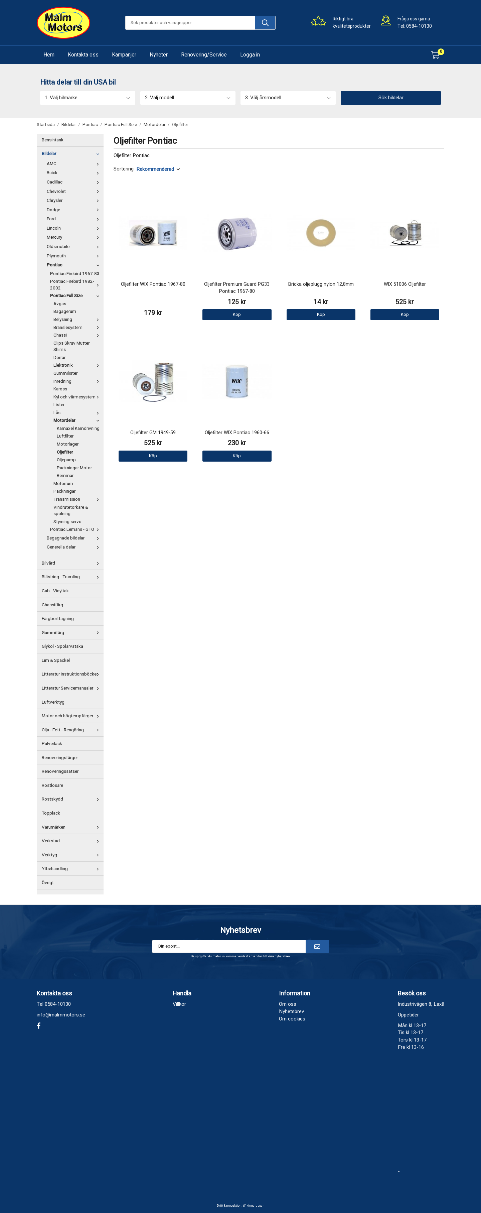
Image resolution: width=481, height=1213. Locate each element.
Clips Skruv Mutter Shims (71, 346)
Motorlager (67, 444)
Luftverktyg (53, 702)
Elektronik (77, 365)
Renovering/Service (204, 55)
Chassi (77, 335)
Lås (77, 412)
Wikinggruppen (254, 1206)
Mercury (74, 237)
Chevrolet (74, 191)
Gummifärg (72, 632)
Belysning (77, 319)
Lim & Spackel (56, 660)
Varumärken (72, 827)
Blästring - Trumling (72, 577)
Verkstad (72, 841)
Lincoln (74, 228)
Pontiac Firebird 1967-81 (76, 273)
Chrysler (74, 200)
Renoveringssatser (60, 771)
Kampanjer (124, 55)
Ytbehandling (72, 868)
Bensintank (52, 140)
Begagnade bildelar (74, 538)
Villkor (179, 1004)
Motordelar (77, 420)
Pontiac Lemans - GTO (76, 529)
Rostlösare (52, 785)
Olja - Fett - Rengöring (72, 730)
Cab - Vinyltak (55, 591)
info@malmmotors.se (61, 1014)
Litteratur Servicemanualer (72, 688)
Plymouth (74, 256)
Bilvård (72, 563)
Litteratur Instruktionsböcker (72, 674)
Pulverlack (52, 743)
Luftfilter (65, 436)
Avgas (59, 303)
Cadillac (74, 182)
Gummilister (65, 373)
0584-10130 (419, 26)
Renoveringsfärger (60, 757)
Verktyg (72, 855)
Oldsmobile (74, 246)
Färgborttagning (58, 618)
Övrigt (48, 882)
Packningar (64, 491)
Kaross (60, 389)
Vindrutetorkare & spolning (70, 510)
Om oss (287, 1004)
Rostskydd (72, 799)
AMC (74, 163)
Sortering (124, 168)
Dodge (74, 210)
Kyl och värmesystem (77, 397)
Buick (74, 172)
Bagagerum (64, 311)
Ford (74, 219)
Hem (48, 55)
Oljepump (66, 460)
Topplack (51, 813)
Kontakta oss (83, 55)
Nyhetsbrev (291, 1011)
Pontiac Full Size (76, 295)
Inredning (77, 381)
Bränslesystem (77, 327)
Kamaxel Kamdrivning (78, 428)
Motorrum (63, 483)
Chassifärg (52, 605)
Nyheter (159, 55)
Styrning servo (67, 521)
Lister (58, 404)
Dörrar (59, 357)
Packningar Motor (74, 468)
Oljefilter (65, 452)
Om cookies (292, 1018)
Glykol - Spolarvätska (62, 646)
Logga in (250, 55)
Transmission (77, 499)
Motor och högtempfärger (72, 716)
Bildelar (72, 153)
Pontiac (74, 265)
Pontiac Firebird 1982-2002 (76, 284)
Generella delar (74, 547)
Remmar (65, 475)
